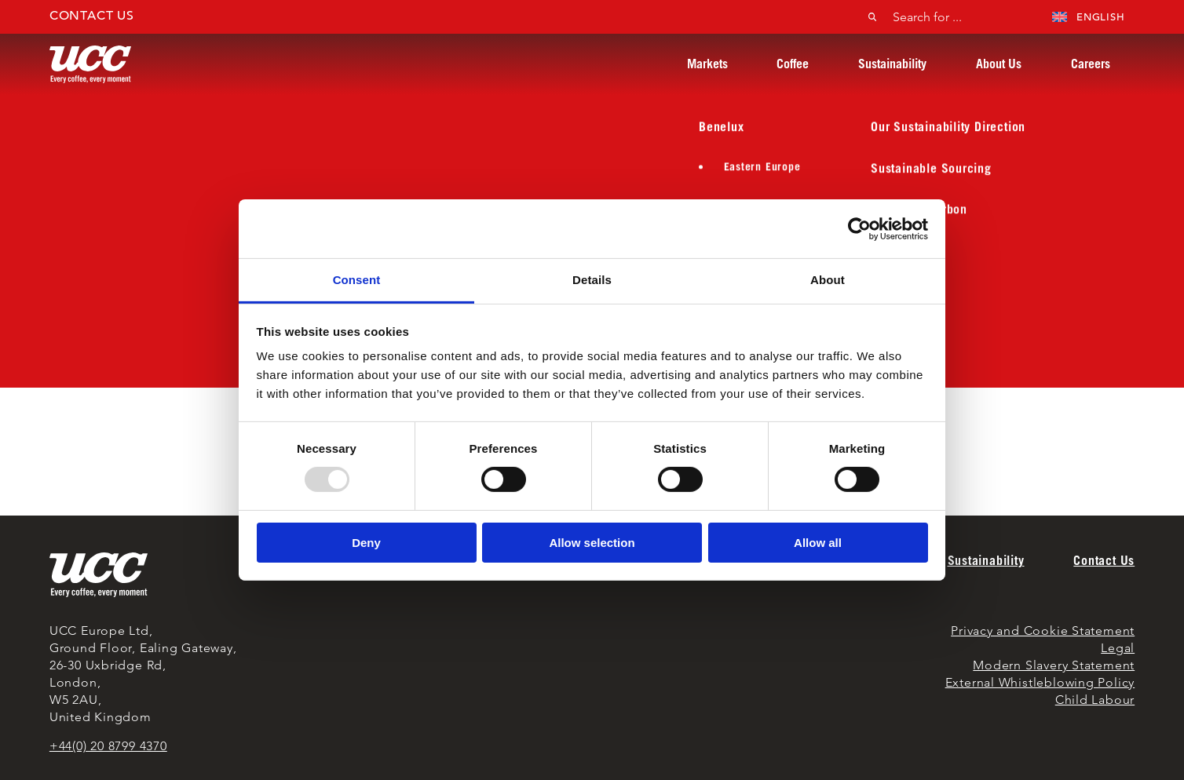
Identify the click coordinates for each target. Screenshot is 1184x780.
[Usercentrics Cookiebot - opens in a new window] (859, 228)
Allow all (818, 542)
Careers (1090, 63)
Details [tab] (592, 279)
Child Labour (1095, 699)
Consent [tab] (357, 279)
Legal (1118, 647)
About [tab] (827, 279)
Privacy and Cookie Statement (1043, 630)
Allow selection (591, 542)
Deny (366, 542)
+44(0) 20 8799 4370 (108, 745)
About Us (998, 63)
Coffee (793, 63)
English (1088, 17)
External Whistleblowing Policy (1040, 682)
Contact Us (91, 16)
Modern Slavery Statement (1054, 665)
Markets (707, 63)
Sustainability (892, 63)
